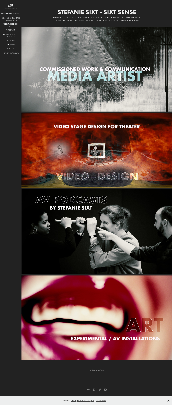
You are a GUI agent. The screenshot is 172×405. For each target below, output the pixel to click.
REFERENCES (11, 40)
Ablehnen (101, 400)
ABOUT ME (11, 44)
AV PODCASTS (11, 30)
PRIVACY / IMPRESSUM (11, 53)
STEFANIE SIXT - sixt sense (10, 14)
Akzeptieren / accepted (82, 400)
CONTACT (10, 49)
